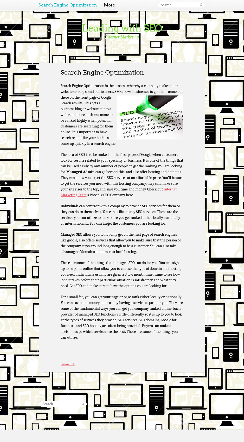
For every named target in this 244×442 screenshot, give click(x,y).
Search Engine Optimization (68, 5)
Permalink (68, 364)
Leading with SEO (122, 28)
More (109, 5)
